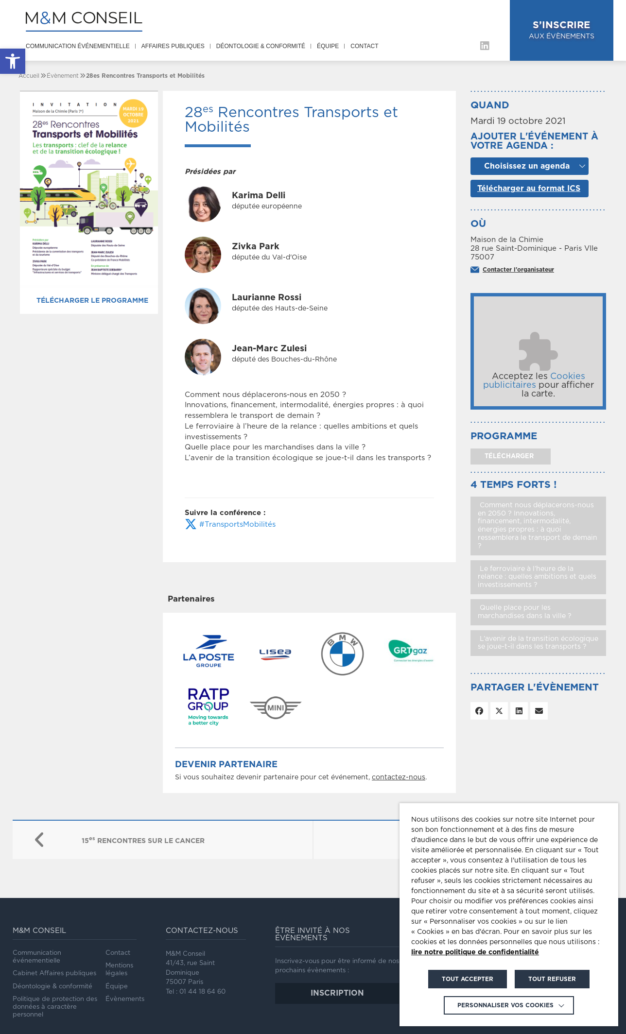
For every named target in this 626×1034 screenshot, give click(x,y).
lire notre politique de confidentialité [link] (475, 952)
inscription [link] (337, 993)
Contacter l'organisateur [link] (518, 270)
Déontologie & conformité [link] (260, 46)
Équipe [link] (328, 46)
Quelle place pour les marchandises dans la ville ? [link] (525, 612)
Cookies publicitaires (534, 381)
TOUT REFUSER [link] (552, 979)
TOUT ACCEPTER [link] (467, 979)
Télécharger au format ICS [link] (528, 188)
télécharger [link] (508, 456)
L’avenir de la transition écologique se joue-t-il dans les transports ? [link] (538, 643)
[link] (12, 61)
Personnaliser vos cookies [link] (505, 1005)
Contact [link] (364, 46)
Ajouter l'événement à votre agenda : (534, 141)
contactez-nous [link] (398, 777)
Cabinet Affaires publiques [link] (54, 973)
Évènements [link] (124, 999)
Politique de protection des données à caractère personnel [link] (55, 1007)
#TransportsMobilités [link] (230, 524)
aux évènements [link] (563, 29)
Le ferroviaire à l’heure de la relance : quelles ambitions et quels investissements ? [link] (537, 577)
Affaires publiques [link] (173, 46)
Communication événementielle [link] (78, 46)
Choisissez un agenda (527, 166)
